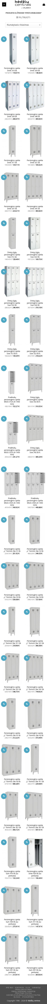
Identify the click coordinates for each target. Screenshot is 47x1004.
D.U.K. (28, 988)
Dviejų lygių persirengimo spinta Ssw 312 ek (12, 254)
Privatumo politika (23, 993)
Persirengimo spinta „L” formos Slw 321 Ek (35, 642)
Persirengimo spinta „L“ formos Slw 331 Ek (12, 688)
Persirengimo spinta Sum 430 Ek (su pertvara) (12, 921)
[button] (4, 4)
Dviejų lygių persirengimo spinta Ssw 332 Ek (12, 303)
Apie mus (9, 988)
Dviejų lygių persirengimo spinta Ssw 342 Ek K (35, 450)
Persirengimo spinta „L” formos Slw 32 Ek (35, 550)
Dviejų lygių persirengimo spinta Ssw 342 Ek (35, 303)
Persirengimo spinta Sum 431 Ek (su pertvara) (35, 970)
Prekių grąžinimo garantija (23, 991)
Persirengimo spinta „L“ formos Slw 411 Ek (35, 780)
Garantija (36, 988)
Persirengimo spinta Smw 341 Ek (35, 207)
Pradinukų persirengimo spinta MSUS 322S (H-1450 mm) (12, 451)
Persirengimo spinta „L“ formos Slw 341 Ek (35, 688)
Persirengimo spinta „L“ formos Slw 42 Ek (35, 734)
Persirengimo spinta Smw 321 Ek (35, 161)
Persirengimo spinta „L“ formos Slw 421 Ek (12, 826)
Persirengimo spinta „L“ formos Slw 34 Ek (35, 596)
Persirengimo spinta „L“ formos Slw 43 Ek (12, 780)
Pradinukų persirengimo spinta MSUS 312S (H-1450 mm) (12, 400)
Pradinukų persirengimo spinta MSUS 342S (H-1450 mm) (35, 501)
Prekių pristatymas (23, 989)
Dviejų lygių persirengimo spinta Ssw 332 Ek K (35, 399)
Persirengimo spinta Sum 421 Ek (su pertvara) (12, 970)
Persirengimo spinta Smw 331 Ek (12, 207)
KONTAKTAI (19, 988)
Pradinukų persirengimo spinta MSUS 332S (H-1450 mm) (12, 501)
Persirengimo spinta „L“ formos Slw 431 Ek (35, 826)
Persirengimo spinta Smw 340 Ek (35, 115)
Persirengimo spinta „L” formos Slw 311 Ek (12, 642)
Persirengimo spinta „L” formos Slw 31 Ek (12, 550)
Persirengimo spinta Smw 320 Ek (35, 69)
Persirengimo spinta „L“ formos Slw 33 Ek (12, 596)
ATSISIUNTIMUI (28, 997)
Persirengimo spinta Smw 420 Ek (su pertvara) (35, 873)
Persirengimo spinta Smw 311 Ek (12, 161)
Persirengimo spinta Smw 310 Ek (12, 69)
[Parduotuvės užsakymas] (23, 24)
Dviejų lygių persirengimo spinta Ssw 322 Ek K (35, 351)
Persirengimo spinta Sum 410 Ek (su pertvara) (12, 873)
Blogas (17, 997)
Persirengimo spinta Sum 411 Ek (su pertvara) (35, 921)
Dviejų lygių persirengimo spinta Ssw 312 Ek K (12, 351)
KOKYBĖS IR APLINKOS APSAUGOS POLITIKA (23, 995)
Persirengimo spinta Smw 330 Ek (12, 115)
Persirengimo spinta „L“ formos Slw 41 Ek (12, 734)
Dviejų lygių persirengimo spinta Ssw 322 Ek (35, 254)
